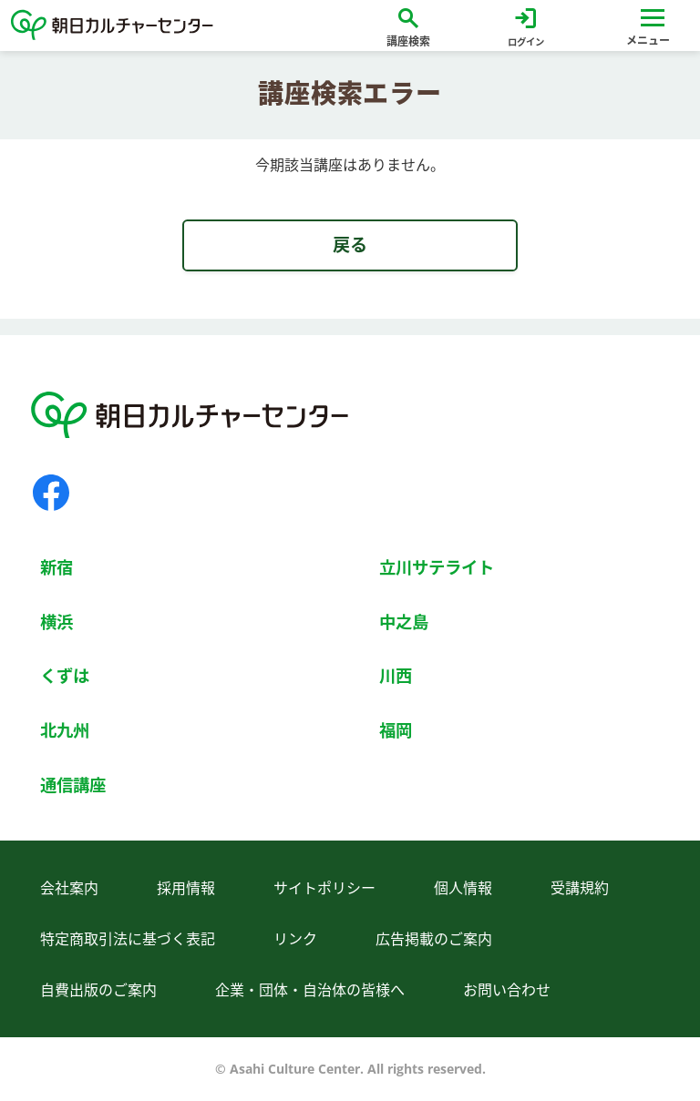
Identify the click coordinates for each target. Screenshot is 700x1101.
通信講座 (73, 784)
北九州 (64, 730)
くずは (64, 675)
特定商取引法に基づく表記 (127, 939)
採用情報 (186, 888)
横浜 (56, 621)
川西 (395, 675)
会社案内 (69, 888)
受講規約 (580, 888)
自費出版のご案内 (98, 990)
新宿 (56, 567)
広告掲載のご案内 (434, 939)
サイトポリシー (324, 888)
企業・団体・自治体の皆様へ (310, 990)
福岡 (395, 730)
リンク (295, 939)
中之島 (403, 621)
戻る (350, 244)
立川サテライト (436, 567)
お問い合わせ (507, 990)
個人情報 (463, 888)
